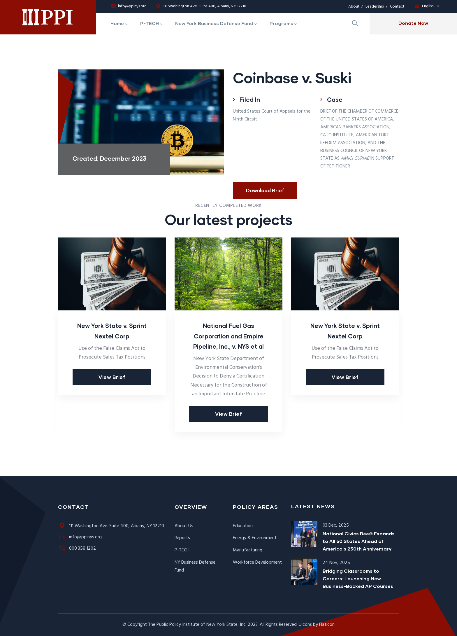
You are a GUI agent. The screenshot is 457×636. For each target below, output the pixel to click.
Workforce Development (257, 562)
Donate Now (413, 23)
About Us (184, 526)
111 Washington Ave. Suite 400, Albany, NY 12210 (200, 7)
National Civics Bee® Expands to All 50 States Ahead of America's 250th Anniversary (359, 541)
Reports (182, 538)
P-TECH (182, 550)
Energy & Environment (255, 538)
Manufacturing (247, 550)
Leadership (374, 6)
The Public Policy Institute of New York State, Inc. (197, 624)
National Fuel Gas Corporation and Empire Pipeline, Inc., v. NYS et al (228, 336)
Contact (397, 6)
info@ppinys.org (128, 7)
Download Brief (265, 190)
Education (243, 526)
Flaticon (327, 624)
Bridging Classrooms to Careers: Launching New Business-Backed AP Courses (358, 578)
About (354, 6)
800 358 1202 (77, 548)
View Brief (112, 377)
